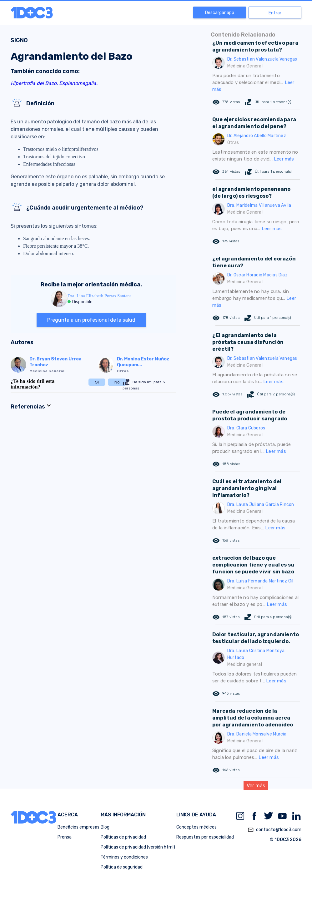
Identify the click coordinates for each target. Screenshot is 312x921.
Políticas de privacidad (123, 837)
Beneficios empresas (78, 827)
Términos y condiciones (124, 857)
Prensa (65, 837)
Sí (97, 382)
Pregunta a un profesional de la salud (91, 320)
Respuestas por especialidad (205, 837)
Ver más (256, 786)
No (117, 382)
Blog (105, 827)
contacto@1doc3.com (274, 830)
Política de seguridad (122, 867)
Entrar (275, 13)
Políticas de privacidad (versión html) (138, 847)
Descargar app (219, 12)
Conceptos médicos (196, 827)
